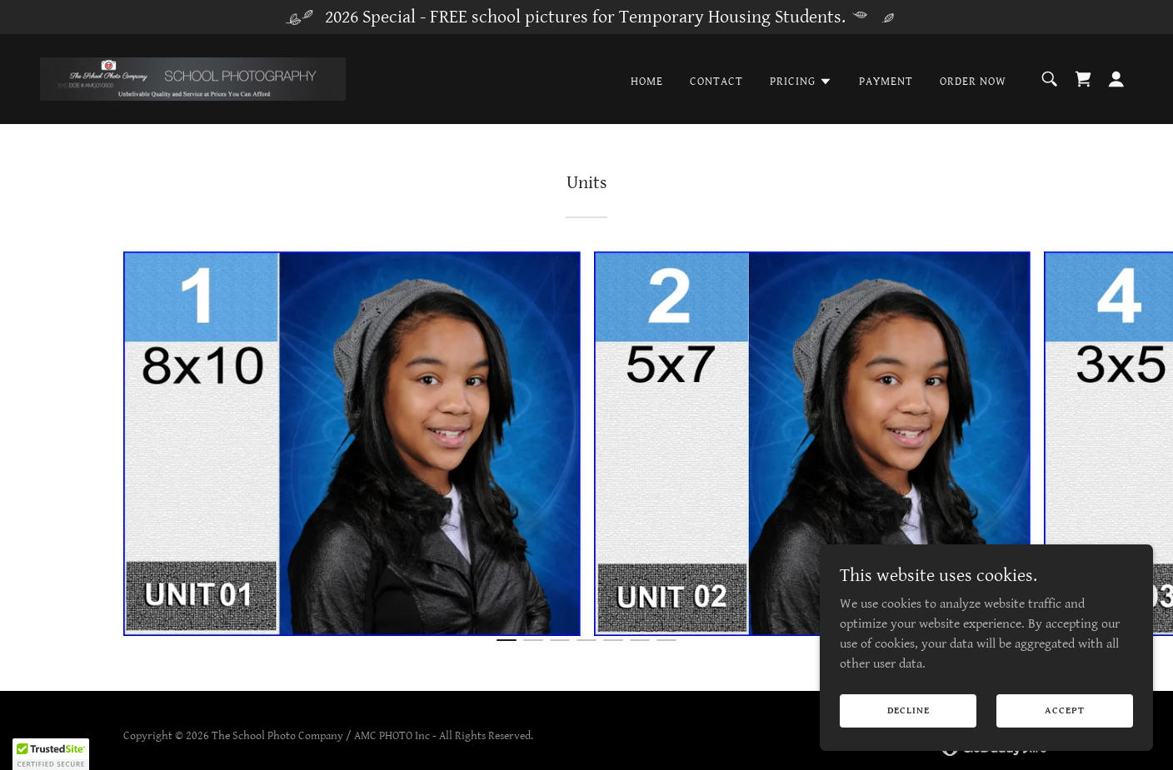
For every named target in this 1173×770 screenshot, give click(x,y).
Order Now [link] (973, 81)
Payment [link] (886, 81)
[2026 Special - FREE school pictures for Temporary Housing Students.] (586, 17)
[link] (193, 79)
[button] (801, 82)
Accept (1064, 710)
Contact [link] (716, 81)
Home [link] (647, 81)
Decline (908, 710)
